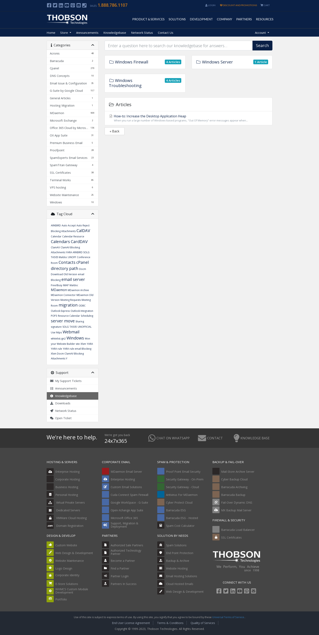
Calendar (56, 236)
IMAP (66, 285)
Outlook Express (60, 311)
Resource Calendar (69, 316)
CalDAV (83, 230)
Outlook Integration (82, 311)
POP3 (54, 316)
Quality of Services (203, 623)
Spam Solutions (176, 545)
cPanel (82, 262)
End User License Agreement (131, 623)
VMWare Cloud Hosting (67, 518)
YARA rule (56, 348)
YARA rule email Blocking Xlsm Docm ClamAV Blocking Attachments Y (71, 353)
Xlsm (83, 344)
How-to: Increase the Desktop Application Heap (188, 118)
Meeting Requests (70, 300)
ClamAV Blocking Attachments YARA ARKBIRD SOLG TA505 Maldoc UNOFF (70, 252)
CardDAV (79, 241)
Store (64, 33)
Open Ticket (61, 418)
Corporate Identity (67, 575)
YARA (90, 344)
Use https (56, 332)
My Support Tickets (66, 381)
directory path (64, 268)
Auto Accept (69, 225)
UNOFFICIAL (85, 326)
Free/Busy (56, 285)
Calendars (60, 241)
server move (63, 321)
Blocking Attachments (63, 231)
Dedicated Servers (63, 510)
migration (68, 305)
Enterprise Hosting (63, 472)
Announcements (87, 33)
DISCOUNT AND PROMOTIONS (238, 5)
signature (56, 326)
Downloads (60, 403)
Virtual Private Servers (66, 502)
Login (210, 5)
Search (262, 45)
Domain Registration (65, 526)
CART (265, 5)
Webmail (71, 332)
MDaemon (59, 290)
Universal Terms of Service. (228, 617)
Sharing (79, 321)
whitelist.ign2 (58, 338)
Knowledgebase (114, 33)
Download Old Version (64, 274)
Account (261, 33)
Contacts (67, 262)
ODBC (82, 305)
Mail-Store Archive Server (237, 472)
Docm (82, 269)
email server (73, 279)
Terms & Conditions (170, 623)
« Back (114, 131)
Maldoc (74, 285)
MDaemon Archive (78, 290)
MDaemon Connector (63, 295)
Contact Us (165, 33)
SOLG (65, 326)
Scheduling (87, 316)
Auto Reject (83, 225)
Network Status (142, 33)
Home (51, 33)
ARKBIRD (56, 225)
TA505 (73, 326)
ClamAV (55, 247)
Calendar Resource (73, 236)
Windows (75, 338)
